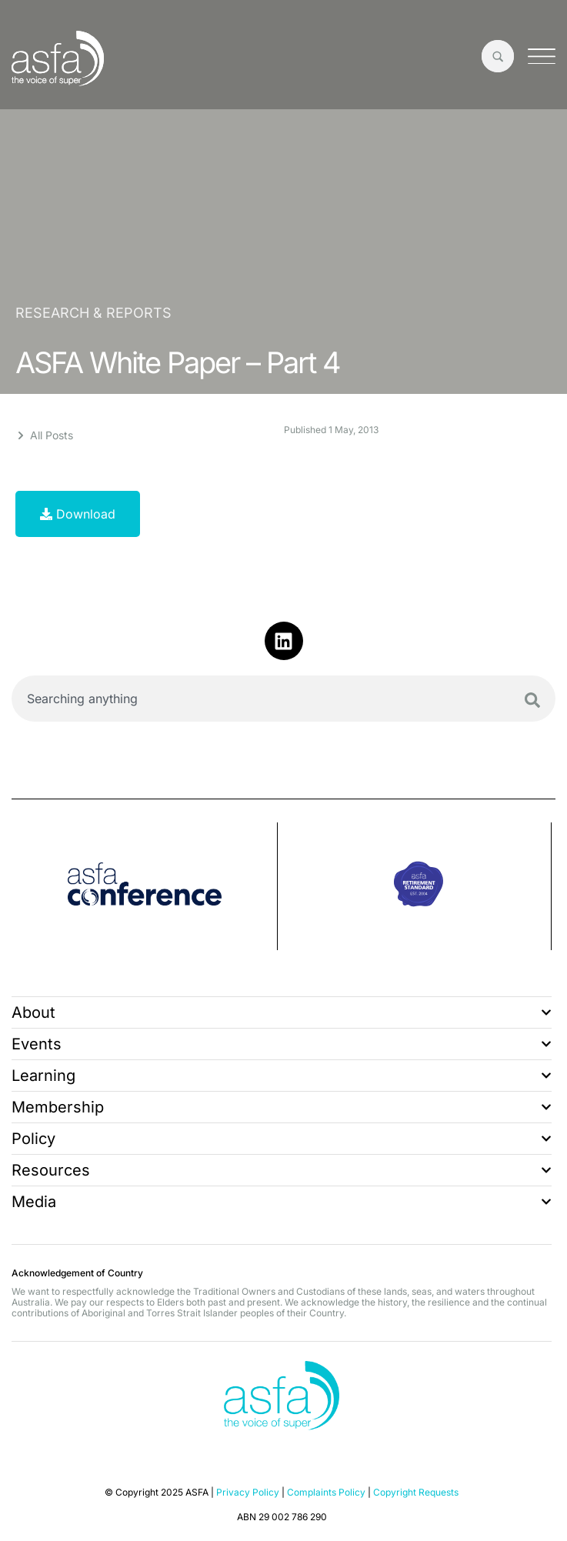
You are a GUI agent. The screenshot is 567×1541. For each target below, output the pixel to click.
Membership (282, 1107)
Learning (282, 1075)
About (282, 1012)
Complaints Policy (326, 1492)
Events (282, 1044)
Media (282, 1202)
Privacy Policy (247, 1492)
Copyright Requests (416, 1492)
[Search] (532, 700)
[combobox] (283, 698)
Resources (282, 1170)
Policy (282, 1139)
